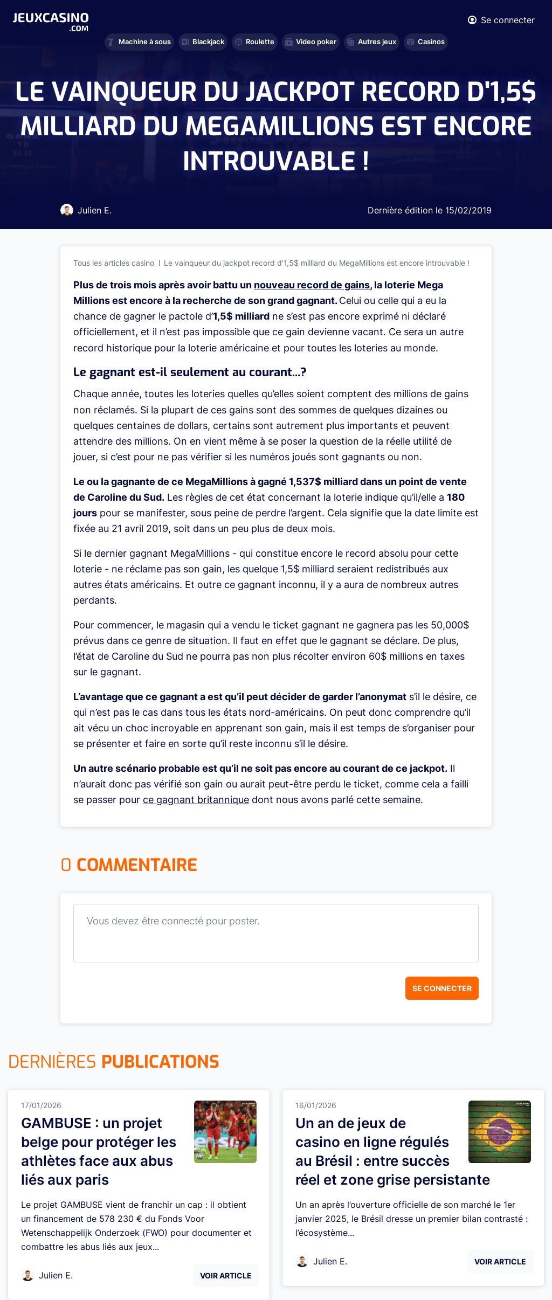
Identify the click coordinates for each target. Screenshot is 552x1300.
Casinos (426, 41)
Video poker (310, 41)
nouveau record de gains (312, 285)
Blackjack (203, 41)
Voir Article (226, 1275)
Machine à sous (139, 41)
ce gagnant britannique (196, 799)
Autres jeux (371, 41)
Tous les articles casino (113, 262)
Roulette (254, 41)
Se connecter (442, 988)
